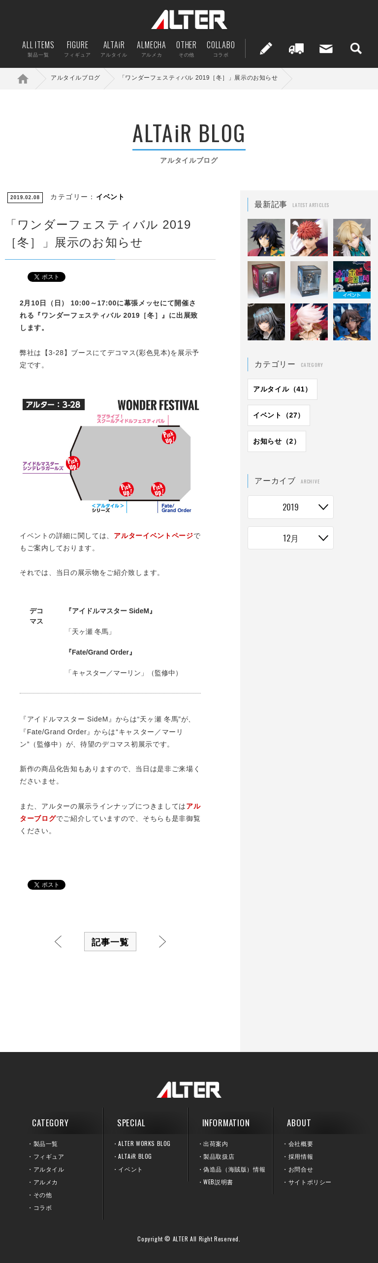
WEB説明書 (218, 1181)
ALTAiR (113, 48)
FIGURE (77, 48)
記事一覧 (110, 941)
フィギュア (48, 1156)
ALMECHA (151, 48)
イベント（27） (279, 415)
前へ (58, 941)
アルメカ (45, 1181)
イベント (110, 197)
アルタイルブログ (75, 77)
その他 (42, 1194)
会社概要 (300, 1143)
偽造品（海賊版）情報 (234, 1169)
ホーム (29, 78)
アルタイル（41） (282, 389)
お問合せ (300, 1169)
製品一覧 (45, 1143)
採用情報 (300, 1156)
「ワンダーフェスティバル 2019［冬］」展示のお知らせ (198, 77)
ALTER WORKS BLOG (144, 1143)
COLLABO (221, 48)
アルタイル (48, 1169)
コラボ (42, 1207)
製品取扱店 (218, 1156)
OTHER (186, 48)
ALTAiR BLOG (135, 1156)
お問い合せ (326, 48)
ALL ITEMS (38, 48)
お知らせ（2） (277, 441)
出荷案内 (296, 48)
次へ (162, 941)
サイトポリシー (310, 1181)
